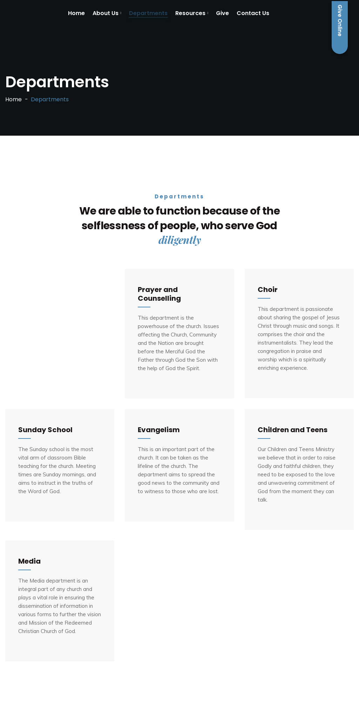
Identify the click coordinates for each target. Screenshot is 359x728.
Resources (190, 13)
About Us (105, 13)
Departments (148, 13)
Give (222, 13)
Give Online (340, 28)
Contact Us (253, 13)
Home (76, 13)
